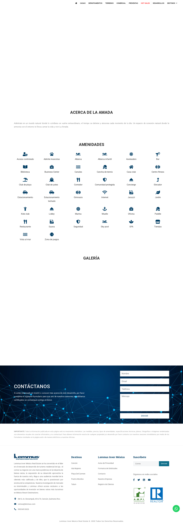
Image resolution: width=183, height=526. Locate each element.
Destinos (172, 3)
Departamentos (95, 3)
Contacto (102, 474)
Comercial (121, 3)
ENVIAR (144, 416)
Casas (82, 3)
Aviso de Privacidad (106, 463)
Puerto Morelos (77, 479)
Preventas (133, 3)
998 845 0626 (23, 509)
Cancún (74, 463)
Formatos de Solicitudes (107, 468)
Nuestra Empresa (105, 479)
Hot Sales (145, 3)
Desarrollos (158, 3)
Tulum (73, 484)
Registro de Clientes (106, 484)
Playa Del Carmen (78, 474)
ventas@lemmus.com (26, 504)
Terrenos (109, 3)
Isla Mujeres (76, 468)
